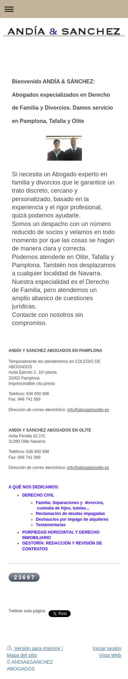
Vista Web (110, 655)
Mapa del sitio (22, 655)
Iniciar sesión (107, 648)
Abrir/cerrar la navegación (64, 9)
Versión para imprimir (34, 648)
